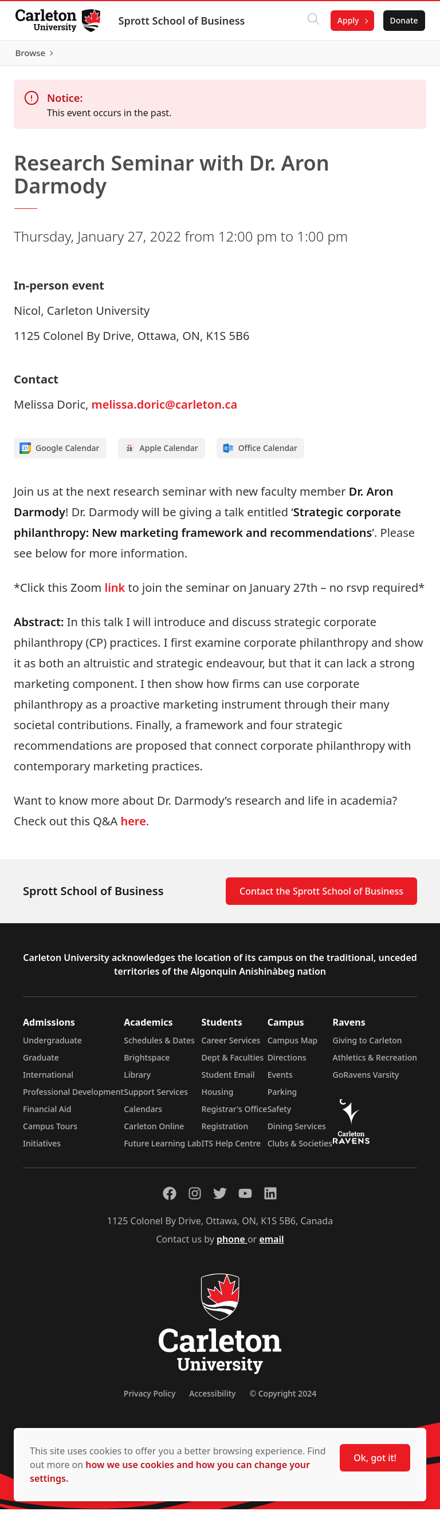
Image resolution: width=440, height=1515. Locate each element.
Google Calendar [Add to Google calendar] (59, 454)
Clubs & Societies (300, 1149)
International (48, 1080)
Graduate (41, 1063)
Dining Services (297, 1131)
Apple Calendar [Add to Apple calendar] (161, 454)
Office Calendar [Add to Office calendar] (259, 454)
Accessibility (212, 1399)
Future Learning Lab (162, 1149)
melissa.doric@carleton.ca (165, 410)
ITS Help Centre (231, 1149)
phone (232, 1245)
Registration (225, 1131)
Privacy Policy (149, 1399)
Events (280, 1080)
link (115, 593)
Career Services (231, 1046)
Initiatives (42, 1149)
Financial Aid (47, 1114)
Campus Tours (50, 1131)
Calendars (143, 1114)
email (271, 1245)
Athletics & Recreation (375, 1063)
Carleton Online (154, 1131)
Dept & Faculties (233, 1063)
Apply (345, 20)
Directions (287, 1063)
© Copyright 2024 (282, 1399)
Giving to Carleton (367, 1046)
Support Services (156, 1097)
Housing (218, 1097)
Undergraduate (52, 1046)
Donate (401, 20)
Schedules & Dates (159, 1046)
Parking (282, 1097)
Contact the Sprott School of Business (321, 897)
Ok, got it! (374, 1457)
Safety (280, 1114)
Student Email (228, 1080)
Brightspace (147, 1063)
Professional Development (73, 1097)
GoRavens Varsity (366, 1080)
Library (137, 1080)
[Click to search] (310, 20)
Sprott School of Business (184, 20)
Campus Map (293, 1046)
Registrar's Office (235, 1114)
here (133, 826)
